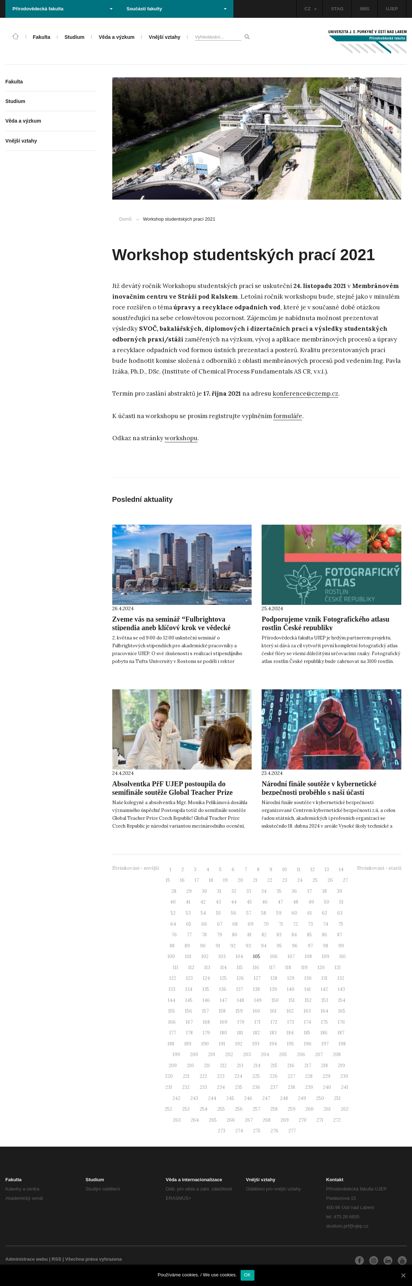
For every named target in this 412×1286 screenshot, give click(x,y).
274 (239, 1131)
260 (309, 1109)
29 (189, 891)
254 (203, 1109)
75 (340, 924)
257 (256, 1109)
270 (303, 1120)
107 (291, 956)
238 (291, 1087)
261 (327, 1109)
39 (339, 891)
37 (309, 891)
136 (222, 989)
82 (264, 935)
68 (235, 924)
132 (341, 978)
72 (295, 924)
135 (205, 989)
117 (272, 967)
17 (197, 880)
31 (219, 891)
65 (188, 924)
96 (295, 946)
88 (172, 946)
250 (320, 1098)
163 (307, 1011)
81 (249, 935)
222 (203, 1076)
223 (221, 1076)
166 (172, 1022)
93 (248, 946)
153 (324, 1000)
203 (247, 1054)
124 (206, 978)
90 (203, 946)
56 (233, 913)
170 (240, 1022)
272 (337, 1120)
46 (265, 902)
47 (280, 902)
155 (171, 1011)
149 (258, 1000)
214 (257, 1066)
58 (263, 913)
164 (324, 1011)
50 (326, 902)
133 (172, 989)
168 (206, 1022)
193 (255, 1044)
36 (294, 891)
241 (344, 1087)
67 (219, 924)
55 (218, 913)
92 (233, 946)
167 (189, 1022)
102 (204, 956)
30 (204, 891)
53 (188, 913)
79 (219, 935)
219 (341, 1066)
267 (249, 1120)
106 (274, 956)
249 (302, 1098)
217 (307, 1066)
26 (330, 880)
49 (311, 902)
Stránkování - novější (135, 868)
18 (211, 880)
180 (223, 1033)
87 (339, 935)
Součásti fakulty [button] (177, 8)
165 (341, 1011)
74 (325, 924)
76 (174, 935)
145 (188, 1000)
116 (256, 967)
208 (337, 1054)
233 (203, 1087)
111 (175, 967)
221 (186, 1076)
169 (223, 1022)
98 (325, 946)
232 (186, 1087)
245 (230, 1098)
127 (257, 978)
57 (248, 913)
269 (284, 1120)
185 (307, 1033)
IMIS (365, 8)
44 (234, 902)
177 (172, 1033)
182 (256, 1033)
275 (257, 1131)
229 (326, 1076)
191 (222, 1044)
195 (290, 1044)
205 (283, 1054)
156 (188, 1011)
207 (319, 1054)
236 (256, 1087)
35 (279, 891)
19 (225, 880)
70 (266, 924)
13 (327, 869)
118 (288, 967)
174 (307, 1022)
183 (273, 1033)
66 (204, 924)
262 (345, 1109)
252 (168, 1109)
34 (264, 891)
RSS (56, 1259)
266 (231, 1120)
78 (204, 935)
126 (240, 978)
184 (290, 1033)
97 (310, 946)
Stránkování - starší (379, 868)
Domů (125, 219)
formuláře (287, 416)
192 (238, 1044)
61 (309, 913)
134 (188, 989)
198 (342, 1044)
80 (234, 935)
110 (342, 956)
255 (221, 1109)
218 (324, 1066)
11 (298, 869)
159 (239, 1011)
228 (309, 1076)
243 (194, 1098)
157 (205, 1011)
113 (207, 967)
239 (309, 1087)
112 (191, 967)
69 (250, 924)
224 (238, 1076)
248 (284, 1098)
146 (206, 1000)
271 (319, 1120)
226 (274, 1076)
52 (173, 913)
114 (223, 967)
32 (233, 891)
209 (173, 1066)
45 (249, 902)
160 (256, 1011)
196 (307, 1044)
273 (221, 1131)
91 (218, 946)
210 (190, 1066)
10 (284, 869)
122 (172, 978)
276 (274, 1131)
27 (345, 880)
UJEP (392, 8)
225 (256, 1076)
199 (176, 1054)
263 (177, 1120)
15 (168, 880)
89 (187, 946)
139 (273, 989)
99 (341, 946)
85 (309, 935)
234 (221, 1087)
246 (248, 1098)
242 (176, 1098)
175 (324, 1022)
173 (290, 1022)
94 (264, 946)
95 (279, 946)
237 (274, 1087)
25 (315, 880)
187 (341, 1033)
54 (203, 913)
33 (248, 891)
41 (188, 902)
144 (171, 1000)
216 (290, 1066)
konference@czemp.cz (305, 393)
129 (290, 978)
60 (294, 913)
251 (337, 1098)
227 (291, 1076)
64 (173, 924)
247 (266, 1098)
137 (239, 989)
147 (223, 1000)
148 (240, 1000)
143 (341, 989)
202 (229, 1054)
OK (247, 1274)
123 (189, 978)
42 (203, 902)
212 (223, 1066)
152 (308, 1000)
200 (194, 1054)
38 (324, 891)
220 (169, 1076)
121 (338, 967)
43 (218, 902)
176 (341, 1022)
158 (222, 1011)
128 (274, 978)
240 (327, 1087)
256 (239, 1109)
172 (274, 1022)
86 (324, 935)
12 (312, 869)
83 (279, 935)
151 (292, 1000)
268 (267, 1120)
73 (310, 924)
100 (171, 956)
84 (294, 935)
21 (255, 880)
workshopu (181, 438)
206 (301, 1054)
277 (292, 1131)
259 (291, 1109)
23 (284, 880)
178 (189, 1033)
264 (195, 1120)
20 (240, 880)
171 (257, 1022)
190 (205, 1044)
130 (307, 978)
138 (256, 989)
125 (223, 978)
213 (240, 1066)
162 (290, 1011)
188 (171, 1044)
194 (273, 1044)
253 (186, 1109)
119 (304, 967)
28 (173, 891)
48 (295, 902)
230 (344, 1076)
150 (275, 1000)
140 (290, 989)
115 (240, 967)
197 (325, 1044)
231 (168, 1087)
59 (279, 913)
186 (324, 1033)
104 (239, 956)
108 (308, 956)
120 (321, 967)
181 (240, 1033)
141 (307, 989)
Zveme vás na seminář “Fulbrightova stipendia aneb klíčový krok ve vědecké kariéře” (171, 627)
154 (341, 1000)
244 (212, 1098)
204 (265, 1054)
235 (238, 1087)
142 (324, 989)
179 (206, 1033)
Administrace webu (26, 1259)
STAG (337, 8)
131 (324, 978)
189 (187, 1044)
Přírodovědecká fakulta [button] (62, 8)
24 (300, 880)
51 (341, 902)
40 (173, 902)
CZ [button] (310, 8)
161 (273, 1011)
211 (207, 1066)
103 (222, 956)
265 (213, 1120)
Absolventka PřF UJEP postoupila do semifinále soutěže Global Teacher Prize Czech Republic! (172, 792)
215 (274, 1066)
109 (325, 956)
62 (324, 913)
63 (340, 913)
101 (188, 956)
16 (182, 880)
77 (189, 935)
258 (274, 1109)
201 (211, 1054)
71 (281, 924)
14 (341, 869)
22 (269, 880)
